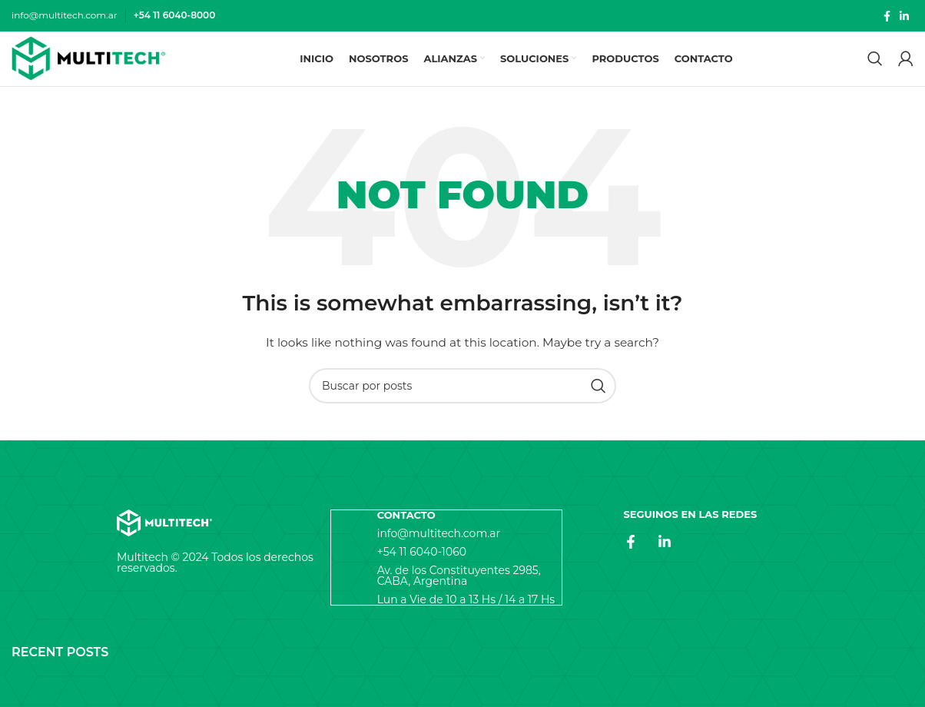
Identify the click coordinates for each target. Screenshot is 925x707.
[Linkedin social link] (904, 16)
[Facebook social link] (887, 16)
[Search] (875, 63)
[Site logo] (88, 63)
